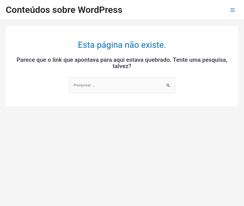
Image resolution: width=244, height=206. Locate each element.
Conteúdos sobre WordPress (64, 9)
